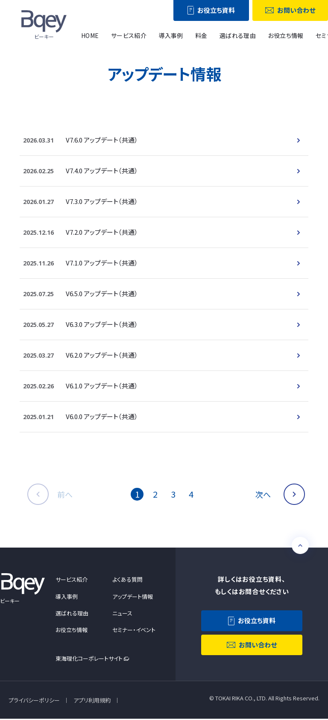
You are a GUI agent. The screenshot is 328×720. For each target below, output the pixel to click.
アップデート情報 (132, 597)
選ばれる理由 (238, 35)
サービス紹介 (129, 35)
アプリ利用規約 (92, 701)
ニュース (122, 613)
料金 (201, 35)
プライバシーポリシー (34, 701)
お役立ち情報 (286, 35)
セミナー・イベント (133, 630)
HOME (90, 35)
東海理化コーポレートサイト (89, 659)
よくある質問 (127, 580)
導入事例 (170, 35)
